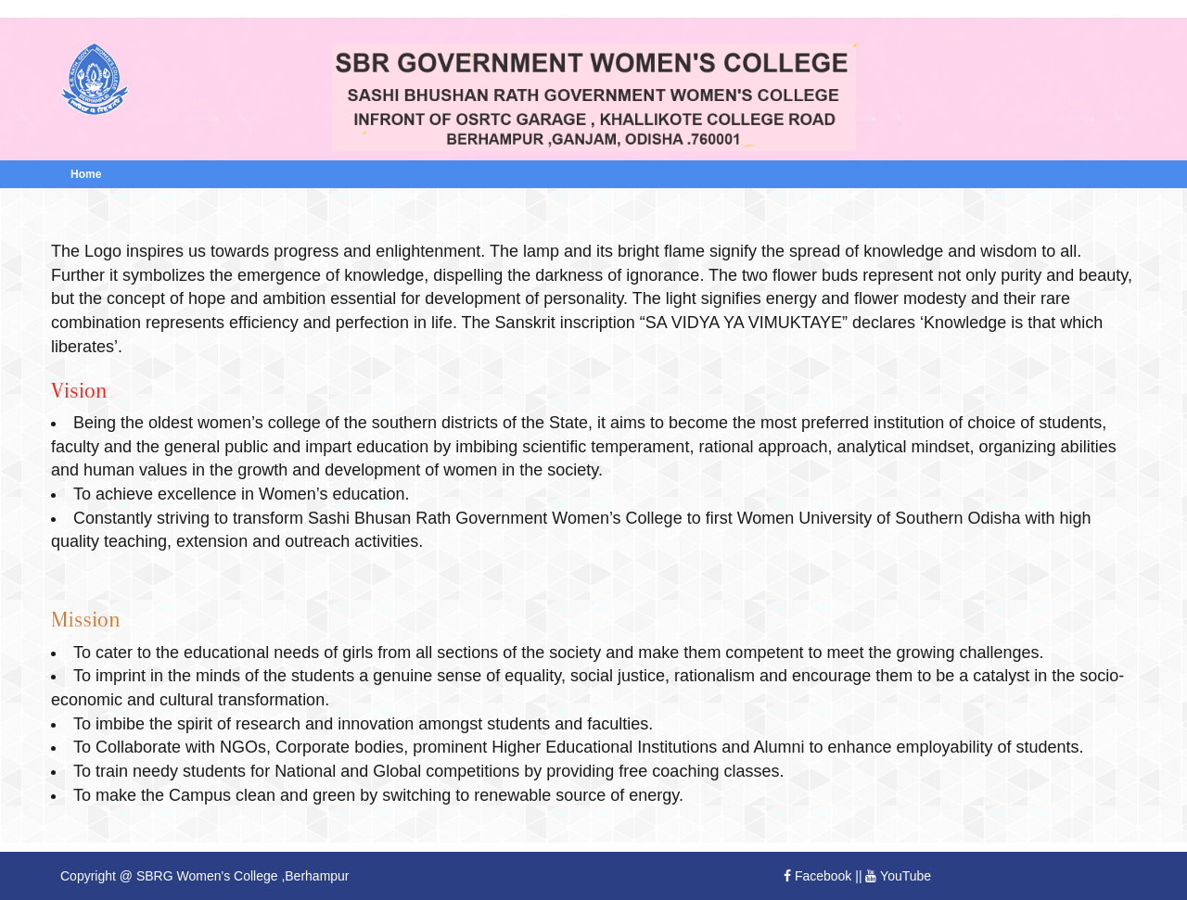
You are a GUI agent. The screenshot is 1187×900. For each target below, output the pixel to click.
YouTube (898, 875)
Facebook (817, 875)
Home (85, 174)
